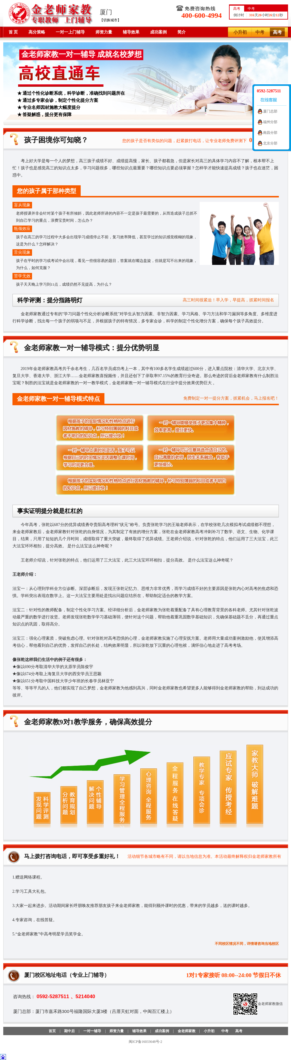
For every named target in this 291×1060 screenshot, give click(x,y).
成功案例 (158, 32)
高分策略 (36, 32)
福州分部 (270, 122)
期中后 (69, 1031)
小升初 (240, 32)
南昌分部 (270, 133)
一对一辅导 (92, 1031)
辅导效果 (131, 32)
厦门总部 (270, 111)
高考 (277, 32)
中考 (259, 32)
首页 (52, 1031)
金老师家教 (186, 1031)
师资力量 (104, 32)
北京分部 (270, 143)
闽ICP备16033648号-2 (145, 1042)
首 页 (13, 32)
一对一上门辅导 (70, 32)
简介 (181, 32)
